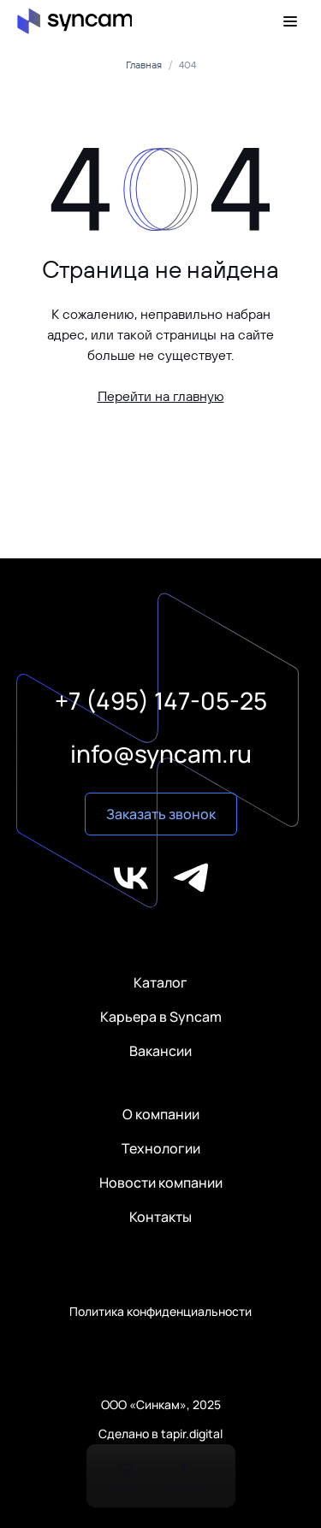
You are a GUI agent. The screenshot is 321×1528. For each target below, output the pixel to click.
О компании (160, 1114)
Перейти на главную (161, 395)
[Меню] (293, 21)
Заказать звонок (161, 814)
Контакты (160, 1216)
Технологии (161, 1148)
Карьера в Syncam (161, 1016)
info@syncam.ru (161, 753)
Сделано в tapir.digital (160, 1434)
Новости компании (161, 1182)
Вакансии (160, 1050)
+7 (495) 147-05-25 (161, 700)
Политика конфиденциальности (160, 1311)
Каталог (160, 982)
